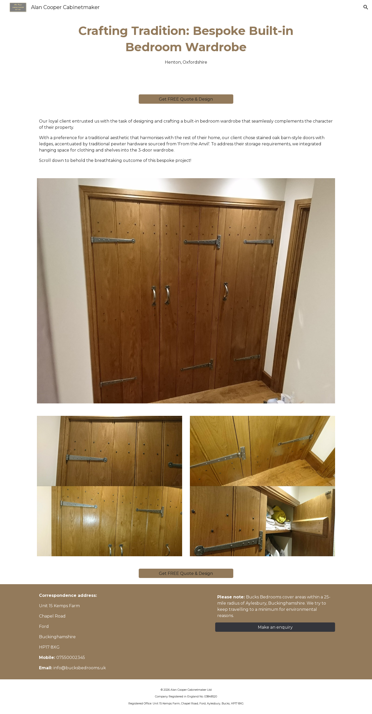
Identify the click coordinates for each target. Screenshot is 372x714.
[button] (366, 7)
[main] (185, 44)
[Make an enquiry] (275, 627)
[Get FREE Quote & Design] (186, 99)
